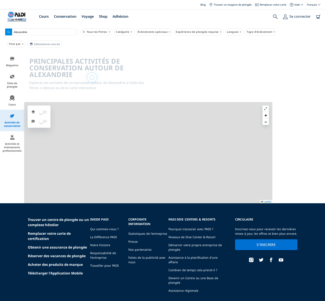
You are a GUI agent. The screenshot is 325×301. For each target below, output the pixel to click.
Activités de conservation (12, 120)
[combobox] (40, 31)
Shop (103, 16)
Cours (44, 16)
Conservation (65, 16)
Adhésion (120, 16)
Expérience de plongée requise (198, 32)
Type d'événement (261, 32)
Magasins (12, 61)
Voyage (88, 16)
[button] (318, 66)
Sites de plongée (12, 81)
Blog (203, 4)
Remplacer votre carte (270, 4)
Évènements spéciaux (154, 32)
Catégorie (124, 32)
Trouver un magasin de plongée (230, 4)
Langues (234, 32)
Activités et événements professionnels (12, 144)
